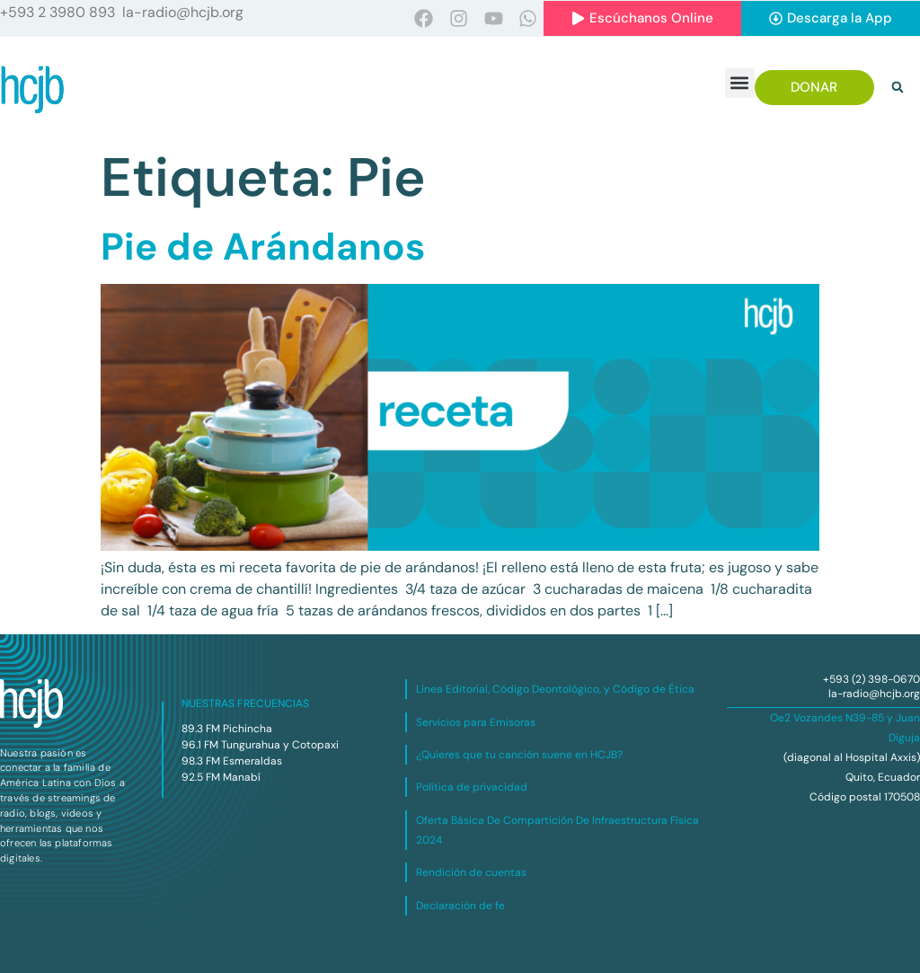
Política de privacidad (471, 787)
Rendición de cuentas (471, 872)
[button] (740, 83)
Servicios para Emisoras (475, 722)
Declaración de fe (460, 905)
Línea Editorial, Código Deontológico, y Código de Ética (555, 689)
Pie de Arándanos (263, 246)
